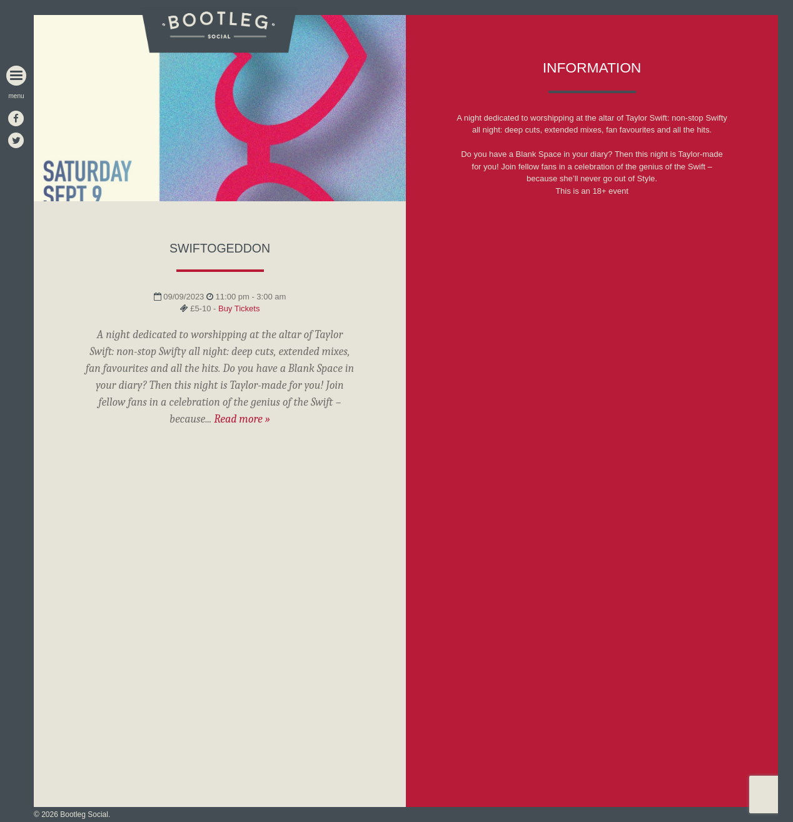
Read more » (242, 419)
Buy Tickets (239, 308)
